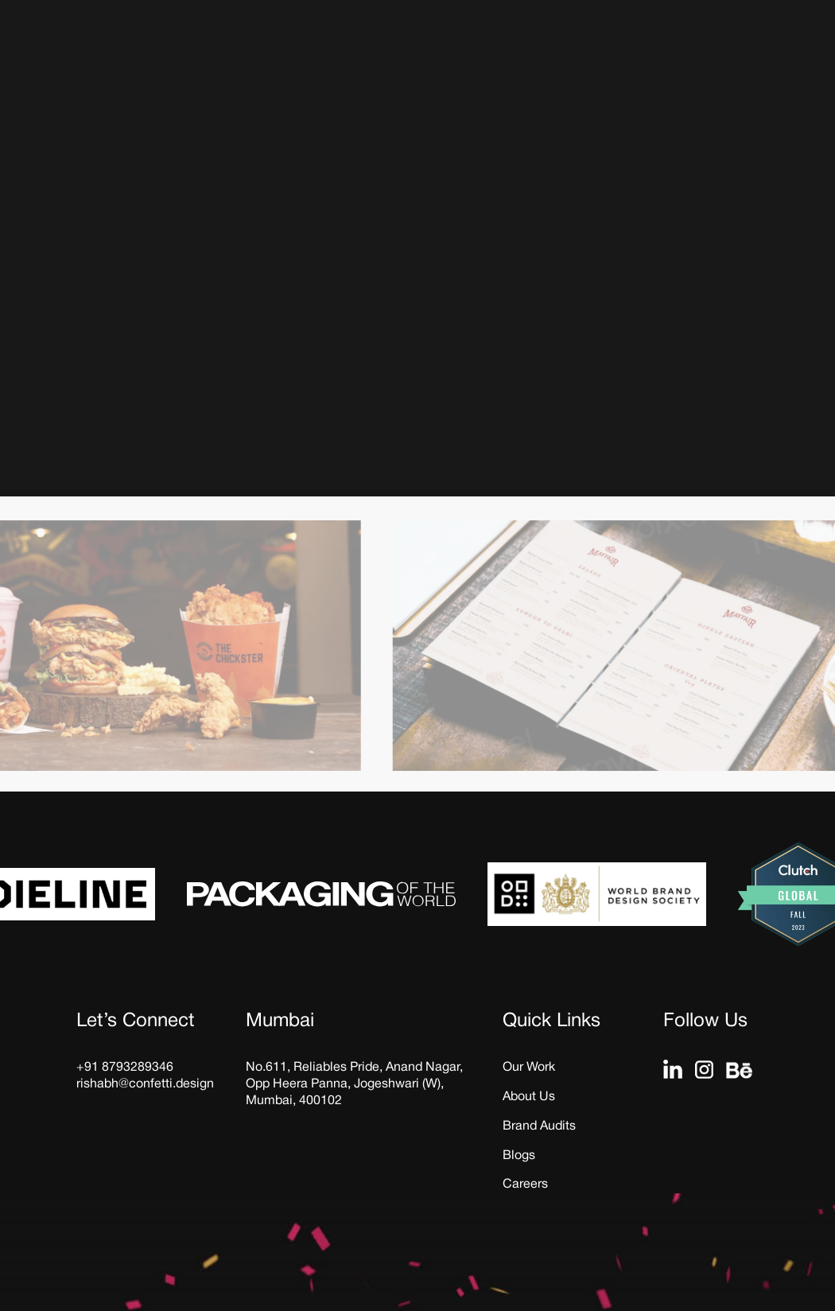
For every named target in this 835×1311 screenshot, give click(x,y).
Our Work (529, 1067)
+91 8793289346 (124, 1067)
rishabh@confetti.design (145, 1084)
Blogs (519, 1155)
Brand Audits (539, 1126)
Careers (525, 1184)
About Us (529, 1097)
